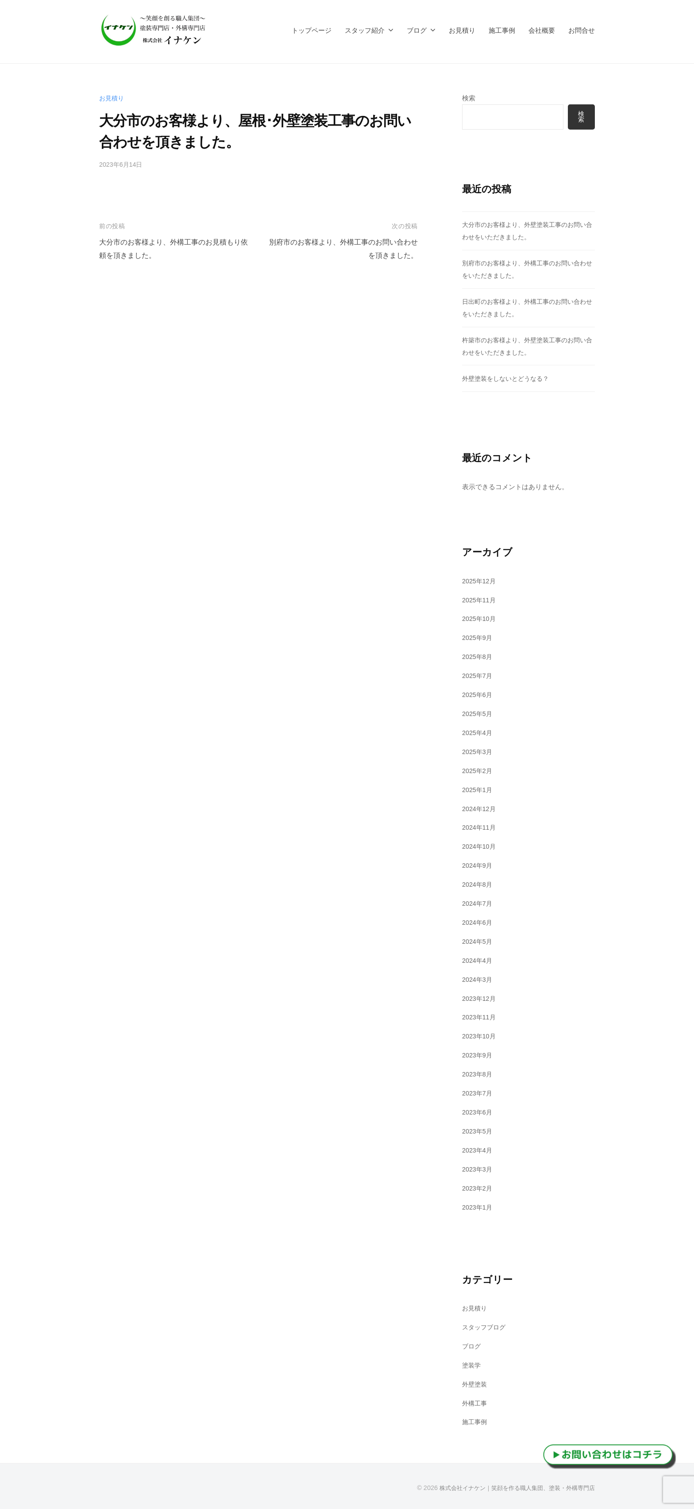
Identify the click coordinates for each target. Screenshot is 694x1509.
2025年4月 (478, 732)
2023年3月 (478, 1168)
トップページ (312, 30)
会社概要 (541, 30)
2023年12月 (480, 997)
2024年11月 (480, 827)
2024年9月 (478, 865)
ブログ (417, 30)
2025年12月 (480, 581)
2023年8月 (478, 1073)
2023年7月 (478, 1092)
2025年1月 (478, 789)
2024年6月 (478, 922)
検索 (468, 98)
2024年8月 (478, 884)
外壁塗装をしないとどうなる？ (508, 378)
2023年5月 (478, 1130)
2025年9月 (478, 637)
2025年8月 (478, 656)
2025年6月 (478, 694)
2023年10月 (480, 1035)
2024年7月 (478, 903)
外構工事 (475, 1402)
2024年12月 (480, 808)
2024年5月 (478, 941)
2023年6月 (478, 1111)
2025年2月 (478, 770)
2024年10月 (480, 846)
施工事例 (502, 30)
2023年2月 (478, 1187)
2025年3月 (478, 751)
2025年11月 (480, 600)
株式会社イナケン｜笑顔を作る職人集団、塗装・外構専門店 (511, 1486)
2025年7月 (478, 675)
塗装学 (472, 1363)
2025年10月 (480, 619)
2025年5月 (478, 713)
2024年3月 (478, 978)
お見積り (462, 30)
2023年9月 (478, 1054)
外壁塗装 (475, 1382)
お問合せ (581, 30)
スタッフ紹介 (365, 30)
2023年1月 (478, 1206)
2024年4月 (478, 960)
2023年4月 (478, 1149)
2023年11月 (480, 1016)
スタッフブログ (485, 1326)
